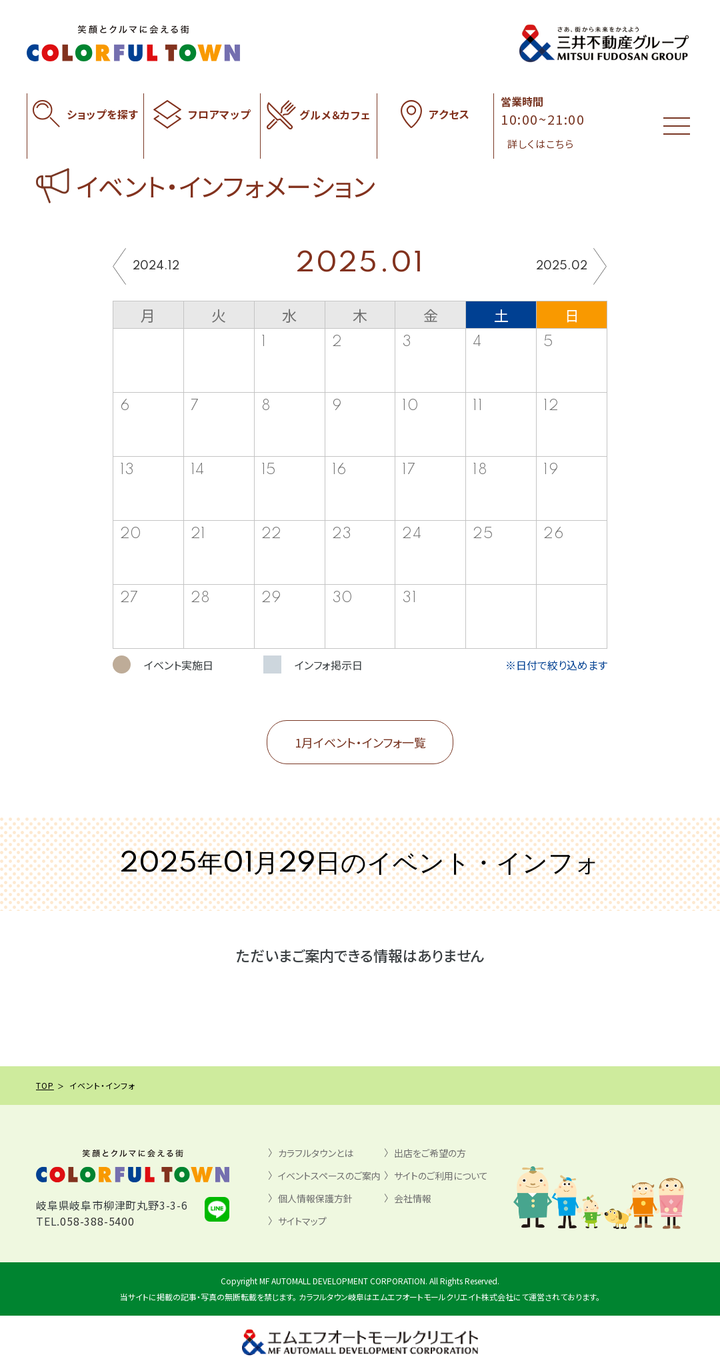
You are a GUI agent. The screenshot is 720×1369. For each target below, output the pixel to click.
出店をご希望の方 (430, 1153)
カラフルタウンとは (315, 1153)
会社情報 (412, 1198)
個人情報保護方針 (315, 1198)
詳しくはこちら (540, 144)
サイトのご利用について (441, 1175)
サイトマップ (302, 1221)
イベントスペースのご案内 (329, 1175)
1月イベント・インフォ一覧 (360, 742)
